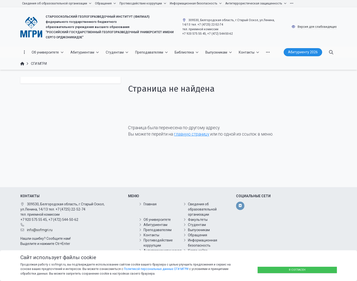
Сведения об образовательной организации (202, 209)
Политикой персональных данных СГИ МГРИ (156, 269)
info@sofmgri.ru (40, 230)
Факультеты (198, 220)
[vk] (240, 206)
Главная (150, 204)
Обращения (197, 235)
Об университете (157, 220)
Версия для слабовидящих (317, 26)
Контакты (151, 235)
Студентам (197, 225)
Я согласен (297, 269)
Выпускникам (199, 230)
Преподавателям (158, 230)
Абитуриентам (155, 225)
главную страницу (191, 134)
